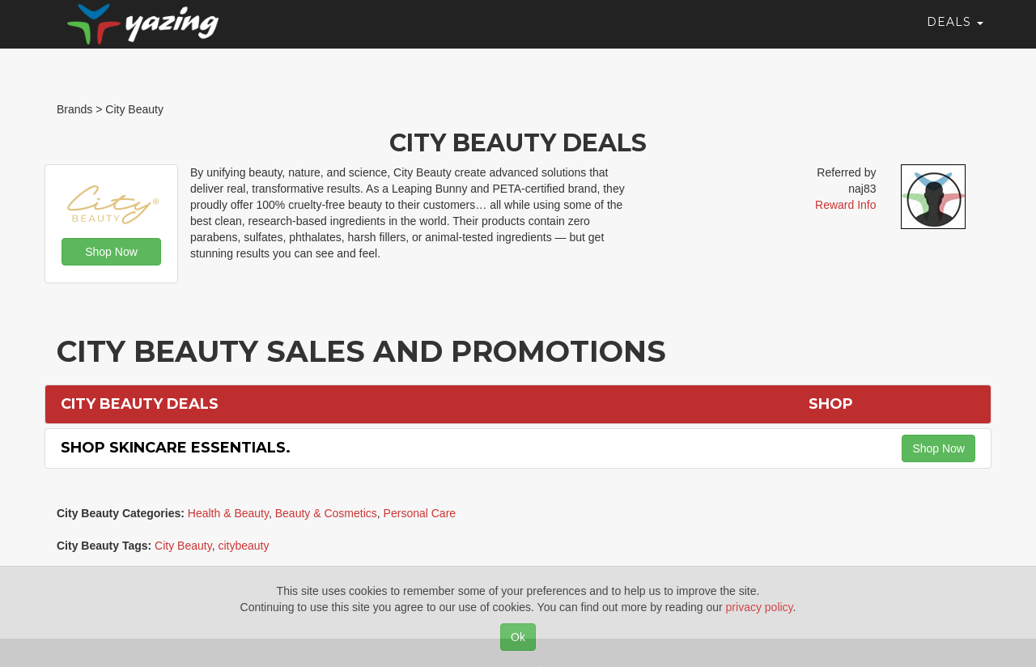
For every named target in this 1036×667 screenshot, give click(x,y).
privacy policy (759, 607)
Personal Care (420, 513)
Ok (518, 637)
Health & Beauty (228, 513)
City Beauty (183, 545)
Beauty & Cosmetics (326, 513)
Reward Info (845, 204)
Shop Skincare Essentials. (176, 448)
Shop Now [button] (111, 251)
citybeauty (243, 545)
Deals (955, 36)
